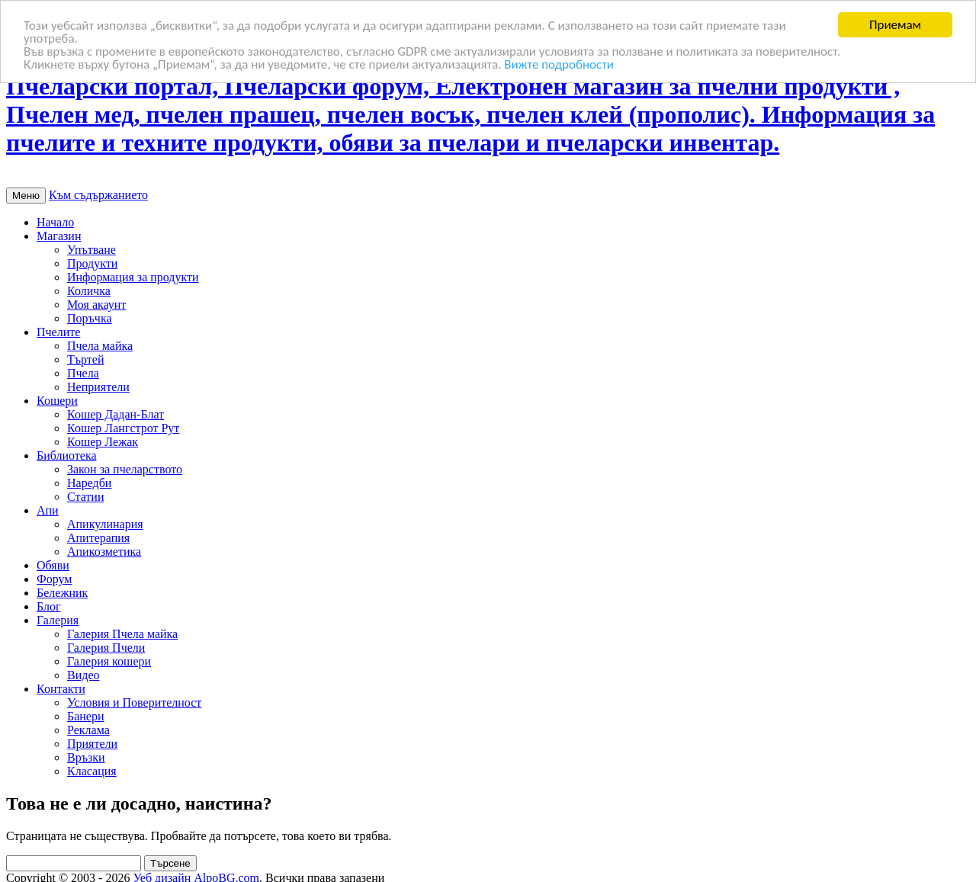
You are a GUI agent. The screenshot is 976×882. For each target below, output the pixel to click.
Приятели (92, 743)
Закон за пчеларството (124, 469)
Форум (54, 578)
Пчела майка (100, 345)
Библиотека (67, 455)
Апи (48, 510)
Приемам (895, 25)
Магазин (59, 235)
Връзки (86, 757)
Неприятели (98, 386)
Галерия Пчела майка (122, 633)
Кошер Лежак (102, 441)
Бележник (62, 592)
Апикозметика (104, 551)
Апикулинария (105, 524)
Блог (49, 606)
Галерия (58, 620)
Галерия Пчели (106, 647)
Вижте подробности (559, 64)
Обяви (53, 565)
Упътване (91, 249)
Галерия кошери (109, 661)
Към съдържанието (98, 194)
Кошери (57, 400)
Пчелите (58, 332)
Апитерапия (98, 537)
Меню (26, 195)
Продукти (92, 263)
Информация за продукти (133, 277)
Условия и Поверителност (134, 702)
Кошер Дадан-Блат (115, 414)
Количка (89, 290)
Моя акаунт (96, 304)
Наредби (89, 482)
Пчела (83, 373)
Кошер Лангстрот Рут (123, 428)
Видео (83, 675)
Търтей (85, 359)
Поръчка (89, 318)
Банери (85, 716)
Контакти (61, 688)
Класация (92, 771)
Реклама (88, 729)
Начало (55, 222)
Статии (85, 496)
